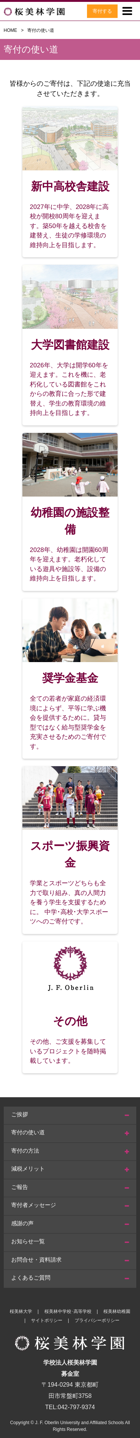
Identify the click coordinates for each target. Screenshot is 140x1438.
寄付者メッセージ (33, 1205)
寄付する (102, 11)
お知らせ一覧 (28, 1241)
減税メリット (28, 1168)
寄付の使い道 (28, 1132)
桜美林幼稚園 (116, 1311)
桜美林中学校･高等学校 (67, 1311)
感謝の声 (22, 1223)
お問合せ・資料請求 (36, 1259)
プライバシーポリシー (97, 1320)
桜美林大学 (21, 1311)
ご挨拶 (19, 1114)
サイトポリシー (46, 1320)
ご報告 (19, 1187)
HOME (10, 30)
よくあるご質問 (30, 1277)
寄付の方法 (25, 1150)
